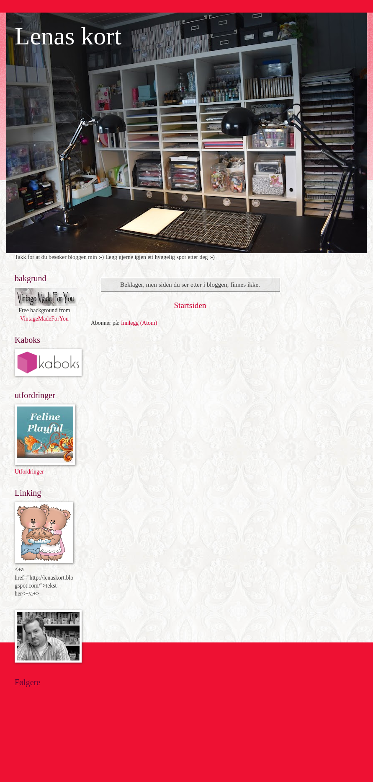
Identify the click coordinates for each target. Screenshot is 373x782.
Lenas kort (68, 36)
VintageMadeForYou (44, 319)
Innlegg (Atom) (139, 323)
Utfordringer (29, 472)
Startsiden (190, 305)
